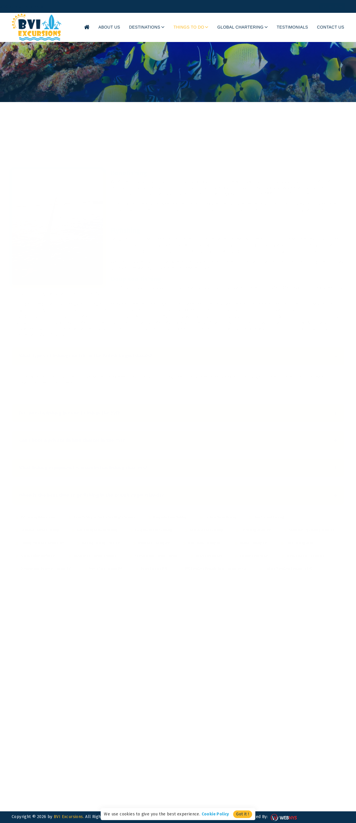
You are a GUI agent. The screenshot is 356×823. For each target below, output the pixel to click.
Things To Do (201, 27)
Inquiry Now (309, 6)
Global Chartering (249, 27)
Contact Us (332, 27)
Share (297, 80)
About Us (126, 27)
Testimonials (297, 27)
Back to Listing (329, 80)
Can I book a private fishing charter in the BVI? (178, 431)
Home (17, 80)
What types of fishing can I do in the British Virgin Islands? (178, 347)
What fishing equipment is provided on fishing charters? (178, 459)
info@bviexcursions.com (38, 6)
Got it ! (242, 814)
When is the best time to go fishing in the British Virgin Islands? (178, 486)
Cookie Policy (215, 814)
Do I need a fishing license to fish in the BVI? (178, 404)
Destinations (159, 27)
